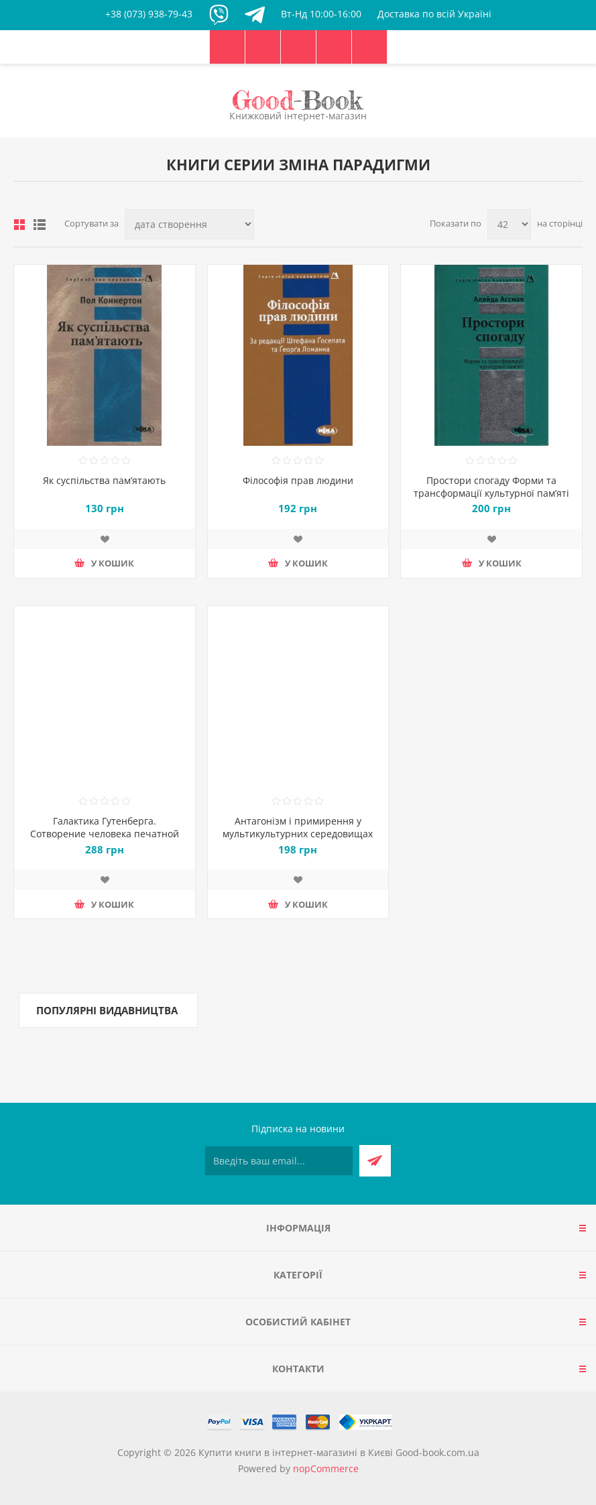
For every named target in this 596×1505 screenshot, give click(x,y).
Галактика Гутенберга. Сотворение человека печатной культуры (104, 834)
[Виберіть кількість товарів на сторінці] (509, 224)
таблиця (19, 224)
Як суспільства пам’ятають (104, 480)
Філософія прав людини (298, 480)
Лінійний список (40, 224)
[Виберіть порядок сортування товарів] (189, 224)
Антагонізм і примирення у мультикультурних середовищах (298, 827)
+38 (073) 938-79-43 (148, 13)
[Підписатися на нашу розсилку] (279, 1160)
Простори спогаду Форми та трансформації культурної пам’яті (491, 486)
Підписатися (375, 1161)
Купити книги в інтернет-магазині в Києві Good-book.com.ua (338, 1452)
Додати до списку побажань (105, 539)
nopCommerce (326, 1468)
